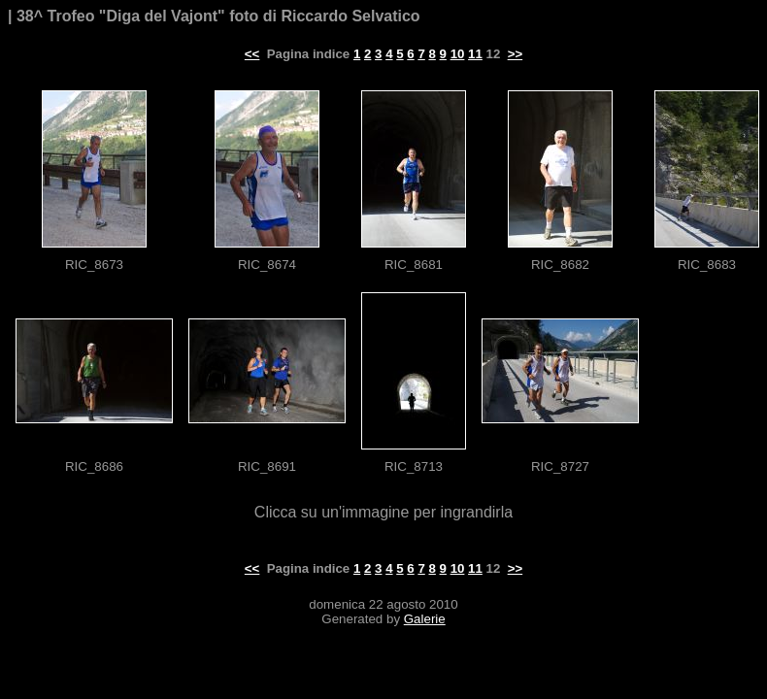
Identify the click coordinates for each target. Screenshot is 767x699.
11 (475, 54)
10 (457, 54)
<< (252, 54)
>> (515, 54)
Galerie (425, 619)
